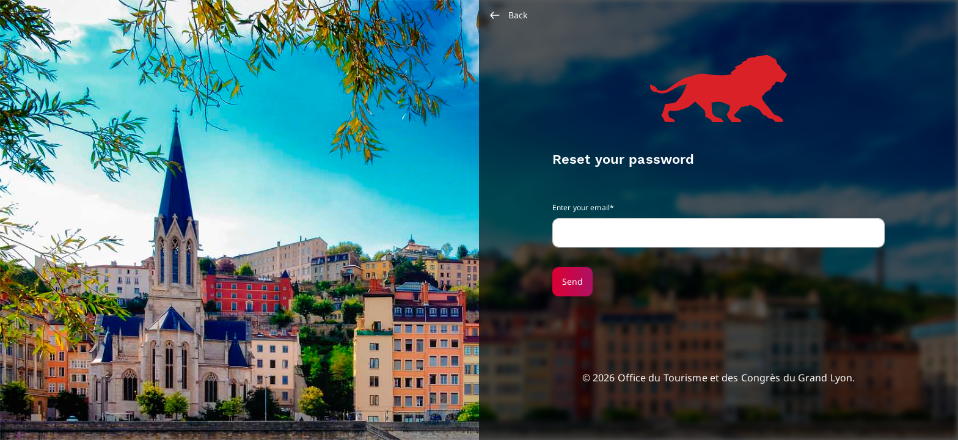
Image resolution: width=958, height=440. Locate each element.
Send (572, 281)
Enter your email (581, 207)
